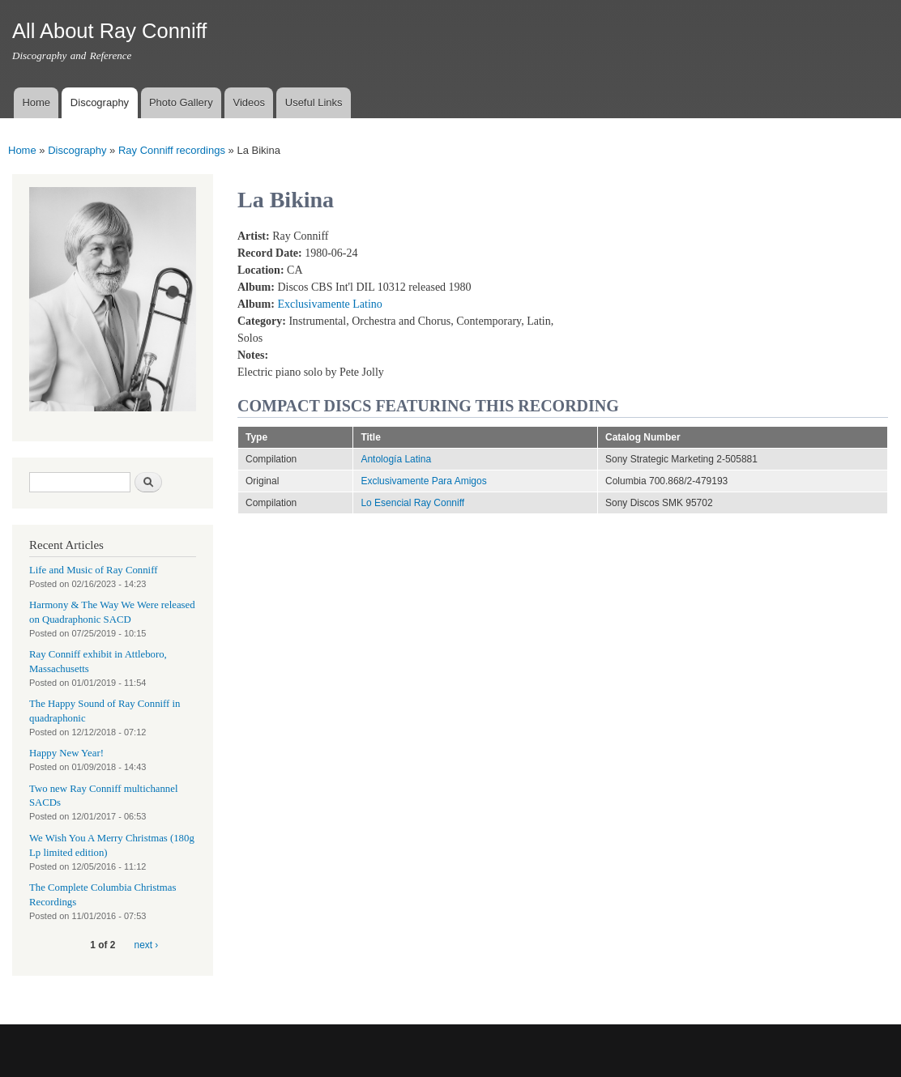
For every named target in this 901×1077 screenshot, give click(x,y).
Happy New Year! (66, 753)
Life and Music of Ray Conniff (93, 570)
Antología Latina (396, 459)
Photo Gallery (181, 102)
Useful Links (314, 102)
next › (147, 945)
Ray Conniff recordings (171, 150)
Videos (249, 102)
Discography (99, 102)
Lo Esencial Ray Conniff (412, 503)
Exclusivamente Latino (329, 304)
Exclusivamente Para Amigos (423, 481)
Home (36, 102)
